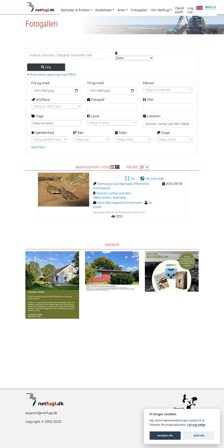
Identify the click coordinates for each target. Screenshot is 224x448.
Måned (148, 83)
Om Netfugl (160, 10)
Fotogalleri (139, 10)
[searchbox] (56, 123)
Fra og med (40, 83)
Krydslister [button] (103, 10)
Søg (46, 67)
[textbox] (168, 90)
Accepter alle (165, 435)
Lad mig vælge (196, 425)
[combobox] (168, 89)
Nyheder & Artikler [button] (75, 10)
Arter (121, 10)
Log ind (190, 10)
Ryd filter (38, 147)
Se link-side (152, 179)
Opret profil (179, 10)
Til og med (95, 83)
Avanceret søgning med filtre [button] (51, 74)
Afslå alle (198, 435)
